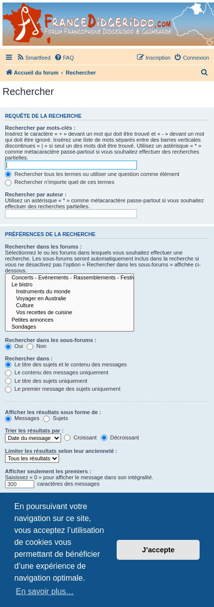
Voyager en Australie (69, 298)
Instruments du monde (69, 291)
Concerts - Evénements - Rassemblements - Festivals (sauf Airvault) (69, 277)
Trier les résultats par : (34, 431)
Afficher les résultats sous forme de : (53, 412)
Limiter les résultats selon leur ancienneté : (61, 451)
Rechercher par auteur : (36, 194)
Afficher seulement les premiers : (48, 471)
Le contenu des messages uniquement (56, 372)
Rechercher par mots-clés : (40, 128)
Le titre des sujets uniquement (46, 381)
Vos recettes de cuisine (69, 312)
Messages (22, 418)
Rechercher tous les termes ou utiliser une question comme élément (92, 174)
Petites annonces (69, 320)
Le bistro (69, 284)
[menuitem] (33, 58)
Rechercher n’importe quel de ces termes (59, 182)
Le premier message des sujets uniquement (62, 389)
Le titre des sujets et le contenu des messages (66, 364)
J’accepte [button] (158, 550)
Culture (69, 305)
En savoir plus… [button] (45, 591)
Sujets (55, 418)
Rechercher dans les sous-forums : (50, 340)
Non (36, 346)
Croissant (80, 437)
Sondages (69, 327)
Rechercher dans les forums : (43, 247)
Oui (14, 346)
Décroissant (120, 437)
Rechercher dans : (29, 358)
